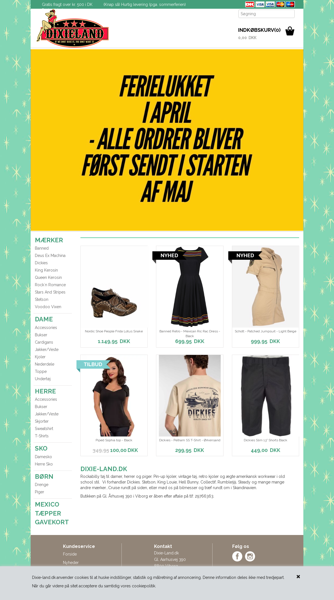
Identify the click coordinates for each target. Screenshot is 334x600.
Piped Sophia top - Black (114, 440)
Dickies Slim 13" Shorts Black (265, 440)
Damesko (43, 457)
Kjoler (40, 357)
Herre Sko (44, 464)
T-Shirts (42, 436)
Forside (70, 554)
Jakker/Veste (46, 349)
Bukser (41, 335)
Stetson (41, 299)
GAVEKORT (52, 522)
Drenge (41, 484)
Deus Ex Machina (50, 255)
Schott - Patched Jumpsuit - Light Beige (265, 331)
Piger (39, 492)
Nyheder (71, 562)
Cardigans (44, 342)
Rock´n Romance (50, 285)
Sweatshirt (44, 428)
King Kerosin (46, 270)
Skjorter (42, 421)
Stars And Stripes (50, 292)
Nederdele (44, 364)
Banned (42, 248)
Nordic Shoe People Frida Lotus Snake (114, 331)
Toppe (41, 371)
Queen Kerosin (48, 277)
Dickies (41, 263)
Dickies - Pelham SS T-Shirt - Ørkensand (189, 440)
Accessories (46, 327)
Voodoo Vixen (48, 307)
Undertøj (43, 379)
